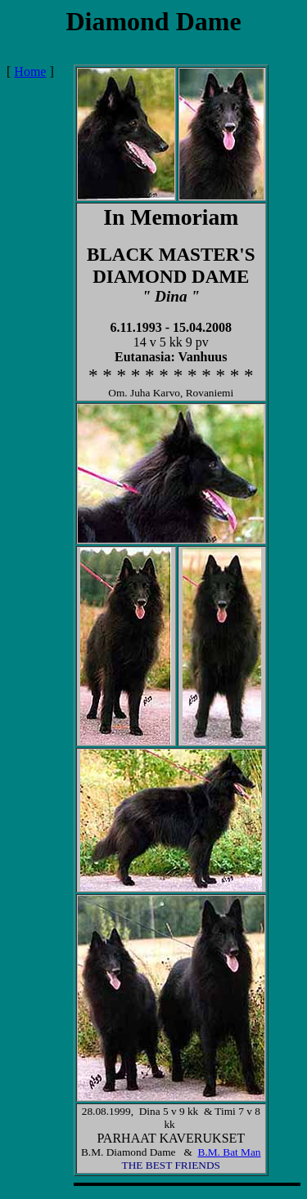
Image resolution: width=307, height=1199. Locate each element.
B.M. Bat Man (229, 1152)
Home (30, 71)
